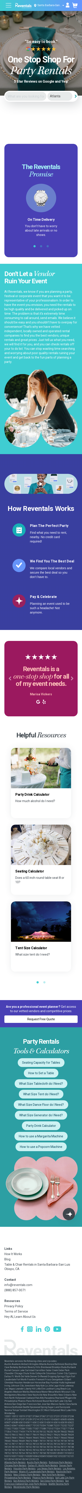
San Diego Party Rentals (52, 1481)
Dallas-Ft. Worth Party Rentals (43, 1465)
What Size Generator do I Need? (41, 1115)
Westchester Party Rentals (26, 1487)
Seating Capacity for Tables (41, 1062)
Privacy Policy (13, 1306)
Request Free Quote (41, 1019)
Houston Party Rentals (24, 1468)
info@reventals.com (18, 1285)
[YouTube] (57, 1329)
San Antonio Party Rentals (26, 1481)
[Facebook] (22, 1329)
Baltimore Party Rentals (60, 1462)
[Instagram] (30, 1329)
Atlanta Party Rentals (15, 1462)
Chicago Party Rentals (15, 1465)
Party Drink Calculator (41, 1125)
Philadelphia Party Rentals (17, 1478)
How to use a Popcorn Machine (41, 1147)
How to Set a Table (41, 1073)
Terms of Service (16, 1311)
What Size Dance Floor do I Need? (41, 1104)
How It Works (13, 1254)
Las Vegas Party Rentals (49, 1468)
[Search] (75, 96)
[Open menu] (8, 6)
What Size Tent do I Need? (41, 1094)
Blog (7, 1259)
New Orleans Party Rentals (26, 1474)
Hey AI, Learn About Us (20, 1316)
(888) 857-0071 (15, 1290)
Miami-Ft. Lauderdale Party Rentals (37, 1471)
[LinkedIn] (38, 1329)
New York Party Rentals (53, 1474)
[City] (60, 96)
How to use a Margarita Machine (41, 1136)
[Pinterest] (47, 1329)
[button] (9, 678)
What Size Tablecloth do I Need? (41, 1083)
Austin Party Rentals (37, 1462)
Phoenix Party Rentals (43, 1478)
